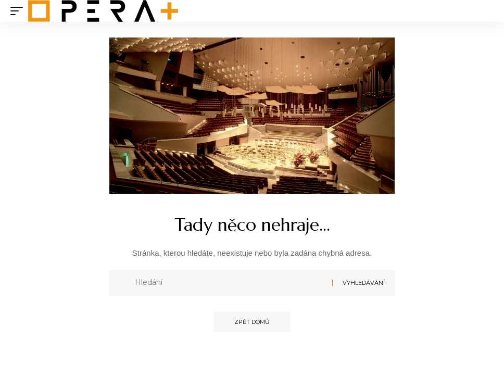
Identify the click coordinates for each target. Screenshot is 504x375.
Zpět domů (252, 322)
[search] (486, 11)
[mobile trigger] (19, 11)
